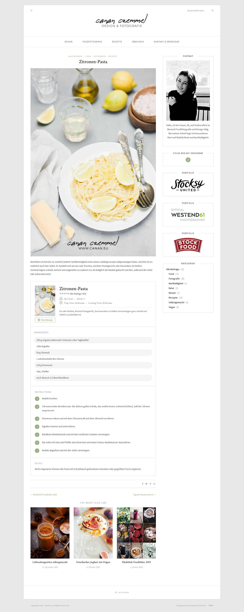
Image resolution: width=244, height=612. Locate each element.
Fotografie (100, 56)
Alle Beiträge (76, 56)
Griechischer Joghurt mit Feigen (93, 562)
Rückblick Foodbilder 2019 (136, 562)
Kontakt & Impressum (166, 41)
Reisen (172, 292)
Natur (171, 288)
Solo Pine (48, 605)
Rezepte (117, 41)
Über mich (138, 41)
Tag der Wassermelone (144, 494)
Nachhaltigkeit (176, 283)
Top (211, 605)
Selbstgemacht (176, 302)
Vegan (172, 307)
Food (88, 56)
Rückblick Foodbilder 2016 (43, 494)
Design (69, 41)
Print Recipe (45, 320)
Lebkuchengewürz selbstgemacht (50, 562)
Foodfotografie (92, 41)
